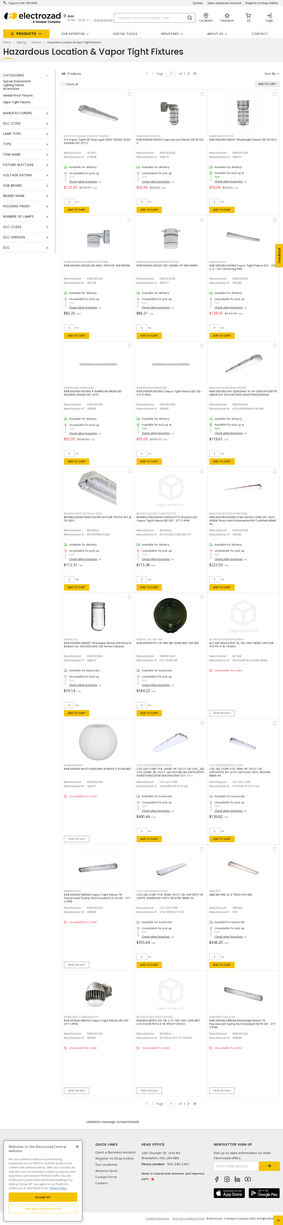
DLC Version (14, 237)
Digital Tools (125, 34)
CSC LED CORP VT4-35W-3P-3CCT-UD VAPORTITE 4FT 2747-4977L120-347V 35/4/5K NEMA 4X (240, 772)
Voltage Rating (17, 175)
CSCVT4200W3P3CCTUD (154, 765)
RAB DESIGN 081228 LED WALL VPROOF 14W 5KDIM (97, 265)
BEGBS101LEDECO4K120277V (156, 513)
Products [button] (26, 33)
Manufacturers (17, 113)
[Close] (77, 1146)
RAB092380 (217, 262)
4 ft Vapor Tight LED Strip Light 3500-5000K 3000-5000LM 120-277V (97, 141)
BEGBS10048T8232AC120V (83, 513)
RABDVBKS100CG (149, 136)
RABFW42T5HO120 (222, 1017)
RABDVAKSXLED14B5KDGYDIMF (158, 262)
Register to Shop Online (262, 3)
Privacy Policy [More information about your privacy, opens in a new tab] (58, 1188)
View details (222, 713)
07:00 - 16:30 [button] (76, 20)
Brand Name (14, 196)
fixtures (37, 42)
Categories (13, 75)
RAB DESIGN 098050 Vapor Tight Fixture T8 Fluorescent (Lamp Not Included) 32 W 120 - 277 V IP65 (97, 898)
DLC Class (12, 227)
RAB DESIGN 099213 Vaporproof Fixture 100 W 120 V (170, 141)
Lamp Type (12, 134)
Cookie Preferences (157, 1218)
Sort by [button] (270, 73)
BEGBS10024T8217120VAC (155, 1017)
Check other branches (83, 181)
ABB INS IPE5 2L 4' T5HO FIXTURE (230, 894)
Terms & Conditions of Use (188, 1218)
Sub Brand (12, 185)
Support (13, 3)
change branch (103, 20)
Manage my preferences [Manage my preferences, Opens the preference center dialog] (43, 1208)
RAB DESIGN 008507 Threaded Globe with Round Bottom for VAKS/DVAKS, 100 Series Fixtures (97, 644)
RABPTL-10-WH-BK (149, 639)
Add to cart (77, 210)
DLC (6, 247)
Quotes (198, 3)
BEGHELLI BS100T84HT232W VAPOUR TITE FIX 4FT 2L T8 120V (98, 518)
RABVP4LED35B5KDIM (79, 388)
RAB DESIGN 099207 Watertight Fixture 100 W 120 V (243, 139)
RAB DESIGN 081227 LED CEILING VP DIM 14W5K (167, 265)
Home (7, 42)
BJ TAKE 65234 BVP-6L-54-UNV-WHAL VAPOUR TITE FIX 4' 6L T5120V (241, 644)
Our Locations (106, 1165)
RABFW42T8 (72, 891)
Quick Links (106, 1144)
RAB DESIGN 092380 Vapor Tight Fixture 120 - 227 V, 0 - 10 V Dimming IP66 (242, 267)
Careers (101, 1183)
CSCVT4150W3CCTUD (152, 891)
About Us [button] (215, 34)
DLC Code (12, 123)
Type (7, 144)
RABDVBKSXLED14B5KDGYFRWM (86, 262)
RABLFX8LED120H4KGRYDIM (228, 513)
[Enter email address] (236, 1166)
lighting (21, 42)
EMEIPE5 (214, 891)
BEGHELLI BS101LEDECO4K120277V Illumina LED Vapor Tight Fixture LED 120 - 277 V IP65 (167, 518)
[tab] (26, 75)
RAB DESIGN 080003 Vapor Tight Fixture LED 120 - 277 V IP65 (97, 1022)
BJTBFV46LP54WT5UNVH (226, 639)
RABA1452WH (73, 765)
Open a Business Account (224, 3)
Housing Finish (16, 206)
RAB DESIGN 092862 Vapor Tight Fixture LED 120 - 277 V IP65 (170, 393)
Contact (260, 34)
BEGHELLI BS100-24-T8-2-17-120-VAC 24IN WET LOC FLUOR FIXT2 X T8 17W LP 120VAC (168, 1022)
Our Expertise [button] (73, 34)
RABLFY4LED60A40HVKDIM (227, 388)
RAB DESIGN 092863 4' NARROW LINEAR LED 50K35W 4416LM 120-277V (93, 393)
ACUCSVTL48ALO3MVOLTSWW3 (86, 136)
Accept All (42, 1197)
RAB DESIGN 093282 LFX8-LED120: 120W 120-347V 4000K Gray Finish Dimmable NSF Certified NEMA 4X (242, 520)
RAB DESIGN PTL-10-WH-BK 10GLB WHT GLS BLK (168, 643)
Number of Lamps (18, 216)
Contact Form (106, 1177)
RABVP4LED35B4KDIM (152, 388)
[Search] (154, 18)
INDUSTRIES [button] (170, 34)
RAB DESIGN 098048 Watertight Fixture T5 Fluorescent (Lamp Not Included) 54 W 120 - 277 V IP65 (242, 1024)
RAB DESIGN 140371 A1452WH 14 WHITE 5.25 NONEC (97, 769)
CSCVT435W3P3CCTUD (226, 765)
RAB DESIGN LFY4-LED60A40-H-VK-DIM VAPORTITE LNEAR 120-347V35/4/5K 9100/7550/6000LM (243, 393)
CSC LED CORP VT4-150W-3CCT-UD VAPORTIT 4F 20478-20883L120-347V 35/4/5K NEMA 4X (170, 896)
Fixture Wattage (18, 165)
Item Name (12, 154)
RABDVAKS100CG (221, 136)
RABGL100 (71, 639)
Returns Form (106, 1171)
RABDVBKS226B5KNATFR (81, 1017)
